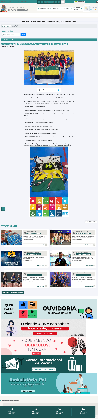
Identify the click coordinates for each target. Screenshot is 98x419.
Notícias (9, 26)
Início (3, 26)
